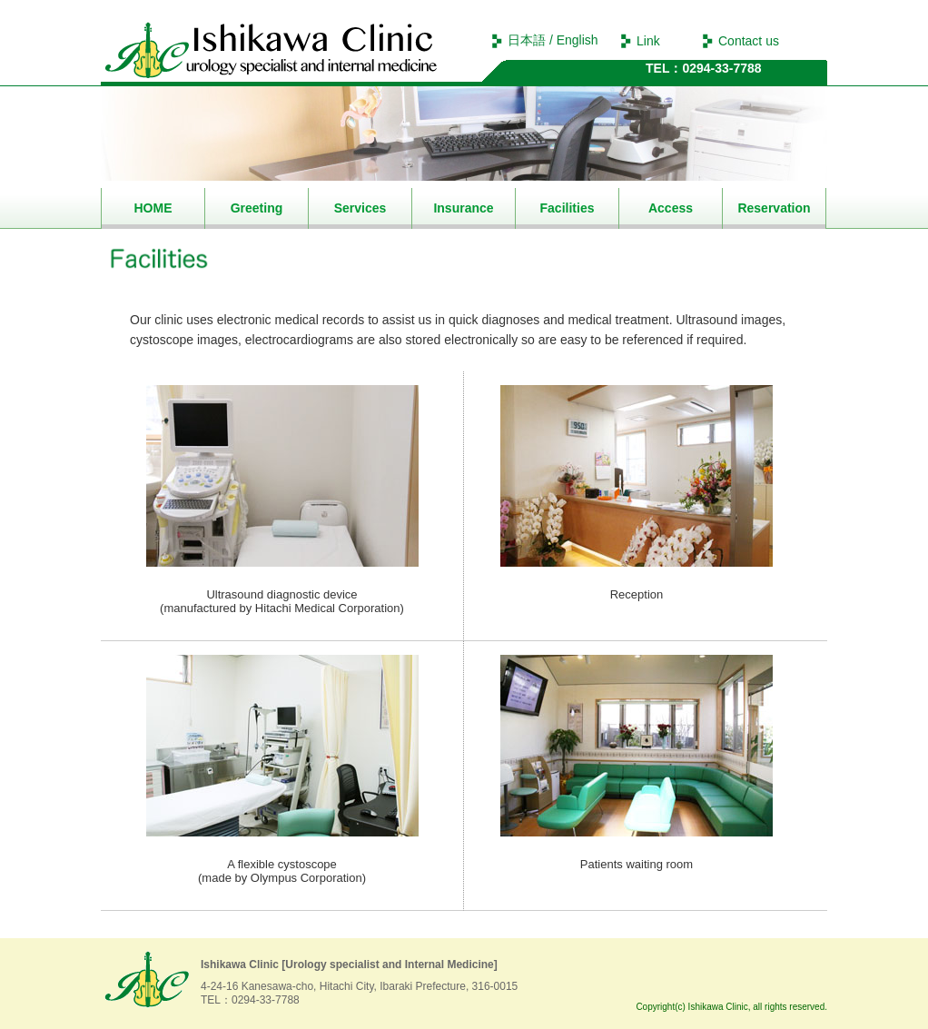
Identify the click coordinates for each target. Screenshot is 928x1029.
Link (648, 41)
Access (670, 208)
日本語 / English (553, 40)
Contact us (748, 41)
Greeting (257, 208)
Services (360, 208)
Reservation (773, 208)
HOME (153, 208)
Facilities (567, 208)
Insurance (463, 208)
